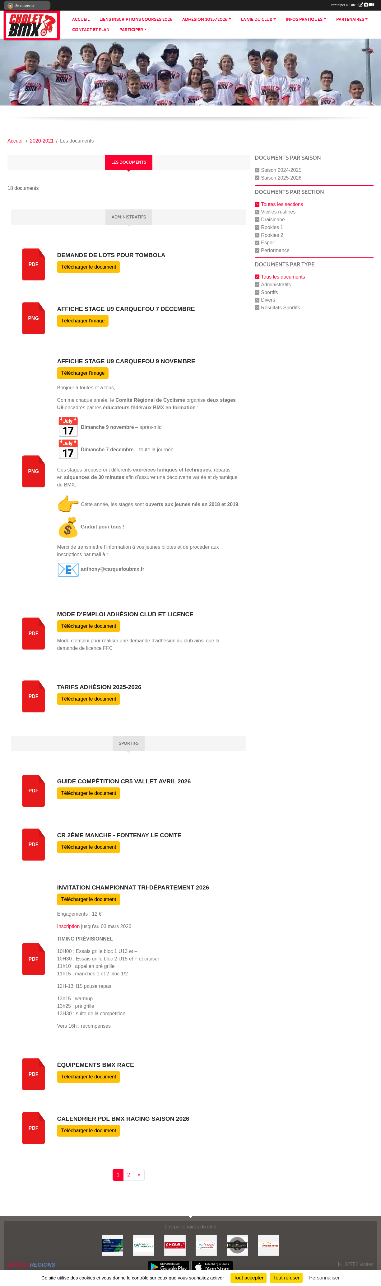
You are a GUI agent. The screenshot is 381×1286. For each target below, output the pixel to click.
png (33, 318)
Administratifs (276, 284)
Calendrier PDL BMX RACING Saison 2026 (123, 1118)
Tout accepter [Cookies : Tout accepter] (248, 1277)
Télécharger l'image (83, 320)
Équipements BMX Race (95, 1065)
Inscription (68, 926)
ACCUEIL (81, 19)
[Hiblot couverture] (112, 1244)
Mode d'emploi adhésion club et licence (125, 614)
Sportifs (269, 292)
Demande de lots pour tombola (111, 255)
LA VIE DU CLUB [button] (256, 19)
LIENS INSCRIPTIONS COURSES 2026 (136, 19)
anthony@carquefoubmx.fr (112, 569)
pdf (34, 264)
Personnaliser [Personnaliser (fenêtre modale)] (324, 1277)
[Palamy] (268, 1244)
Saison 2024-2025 (281, 170)
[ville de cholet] (174, 1244)
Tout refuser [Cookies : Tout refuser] (286, 1277)
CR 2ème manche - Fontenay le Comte (119, 835)
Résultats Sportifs (280, 307)
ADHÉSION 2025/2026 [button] (204, 19)
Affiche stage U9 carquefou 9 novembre (126, 361)
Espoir (268, 242)
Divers (268, 300)
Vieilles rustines (278, 211)
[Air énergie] (206, 1244)
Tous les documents (283, 276)
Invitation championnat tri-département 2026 (133, 887)
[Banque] (143, 1244)
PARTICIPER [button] (131, 29)
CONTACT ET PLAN (90, 29)
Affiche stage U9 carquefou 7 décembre (126, 309)
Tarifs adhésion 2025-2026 (99, 687)
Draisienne (273, 219)
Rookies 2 (272, 234)
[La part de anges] (237, 1244)
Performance (275, 250)
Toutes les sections (282, 204)
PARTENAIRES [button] (350, 19)
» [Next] (139, 1174)
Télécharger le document (88, 267)
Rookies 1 (272, 227)
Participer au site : (352, 5)
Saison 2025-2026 (281, 178)
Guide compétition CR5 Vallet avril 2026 (124, 781)
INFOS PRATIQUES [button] (304, 19)
